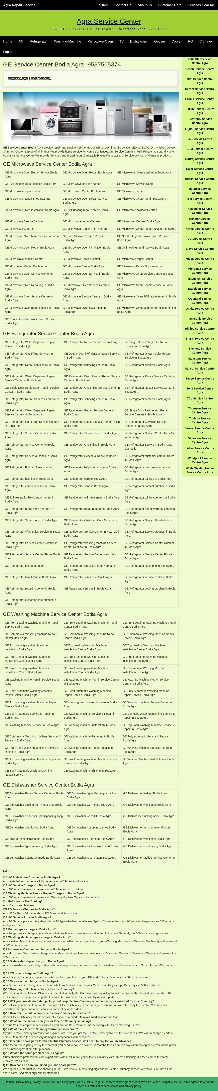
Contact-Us (122, 5)
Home (7, 41)
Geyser (159, 41)
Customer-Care (169, 5)
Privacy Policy (40, 1082)
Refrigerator (39, 41)
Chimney (206, 41)
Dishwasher (139, 41)
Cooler (176, 41)
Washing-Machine (67, 41)
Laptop (8, 52)
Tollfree (102, 5)
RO (190, 41)
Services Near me (201, 5)
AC (21, 41)
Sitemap (9, 1082)
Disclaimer (22, 1082)
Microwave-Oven (100, 41)
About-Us (145, 5)
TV (121, 41)
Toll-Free (56, 1082)
